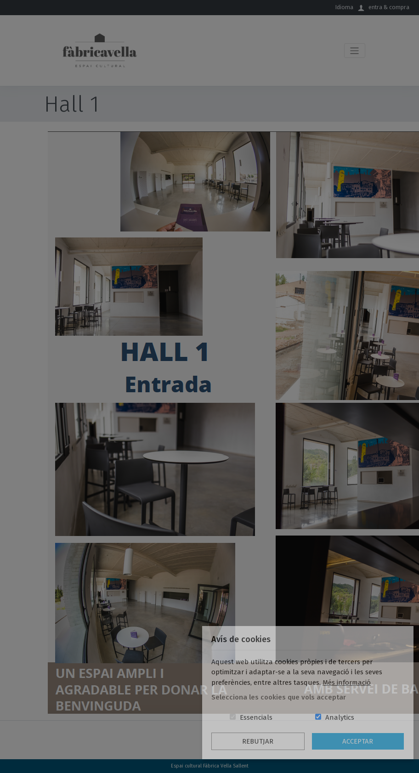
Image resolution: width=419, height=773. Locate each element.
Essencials (256, 717)
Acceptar (357, 741)
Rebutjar (257, 741)
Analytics (339, 717)
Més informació (347, 682)
